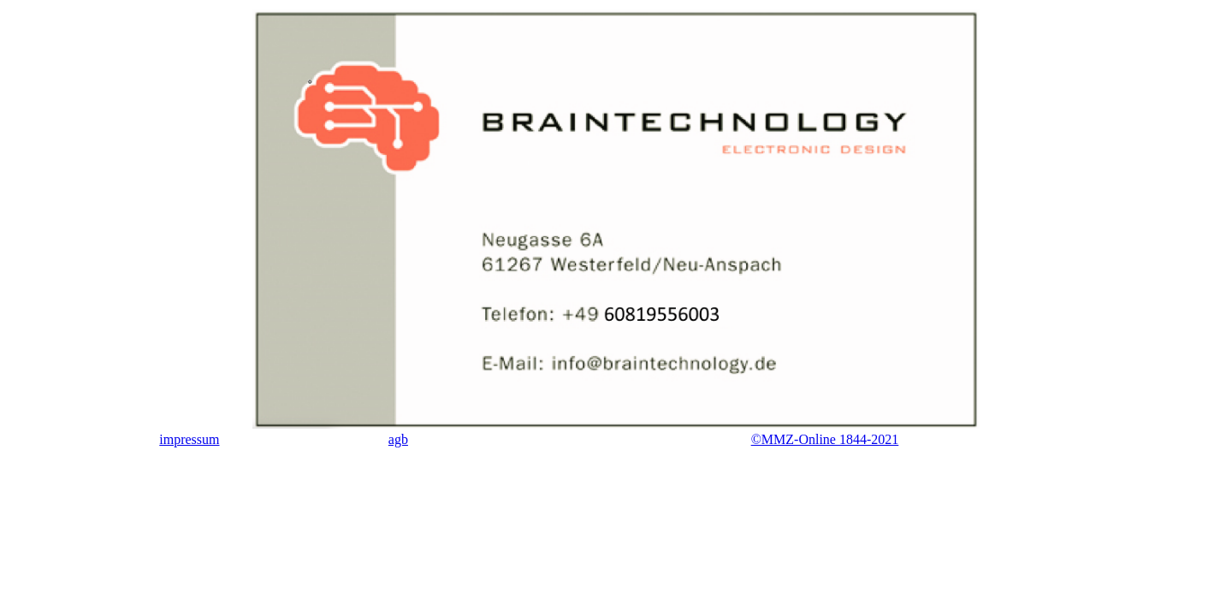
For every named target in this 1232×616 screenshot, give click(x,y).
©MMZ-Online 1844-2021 (825, 439)
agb (398, 439)
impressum (189, 439)
